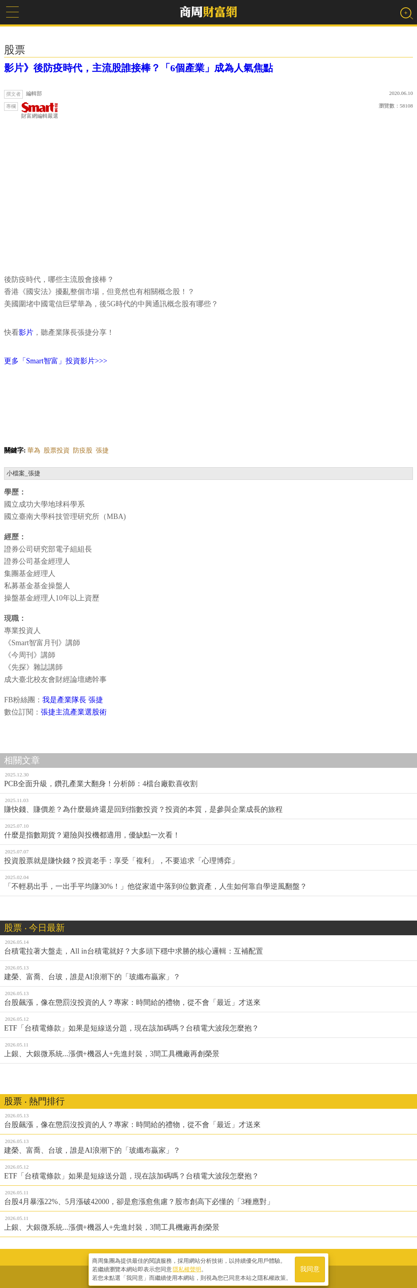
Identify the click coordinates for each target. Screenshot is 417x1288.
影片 (26, 332)
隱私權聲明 (187, 1268)
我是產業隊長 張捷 (74, 700)
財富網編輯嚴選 (39, 110)
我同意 (310, 1268)
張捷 (102, 450)
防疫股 (82, 450)
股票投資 (57, 450)
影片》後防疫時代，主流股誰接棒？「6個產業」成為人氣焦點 (138, 68)
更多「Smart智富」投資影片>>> (55, 361)
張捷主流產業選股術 (74, 712)
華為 (33, 450)
